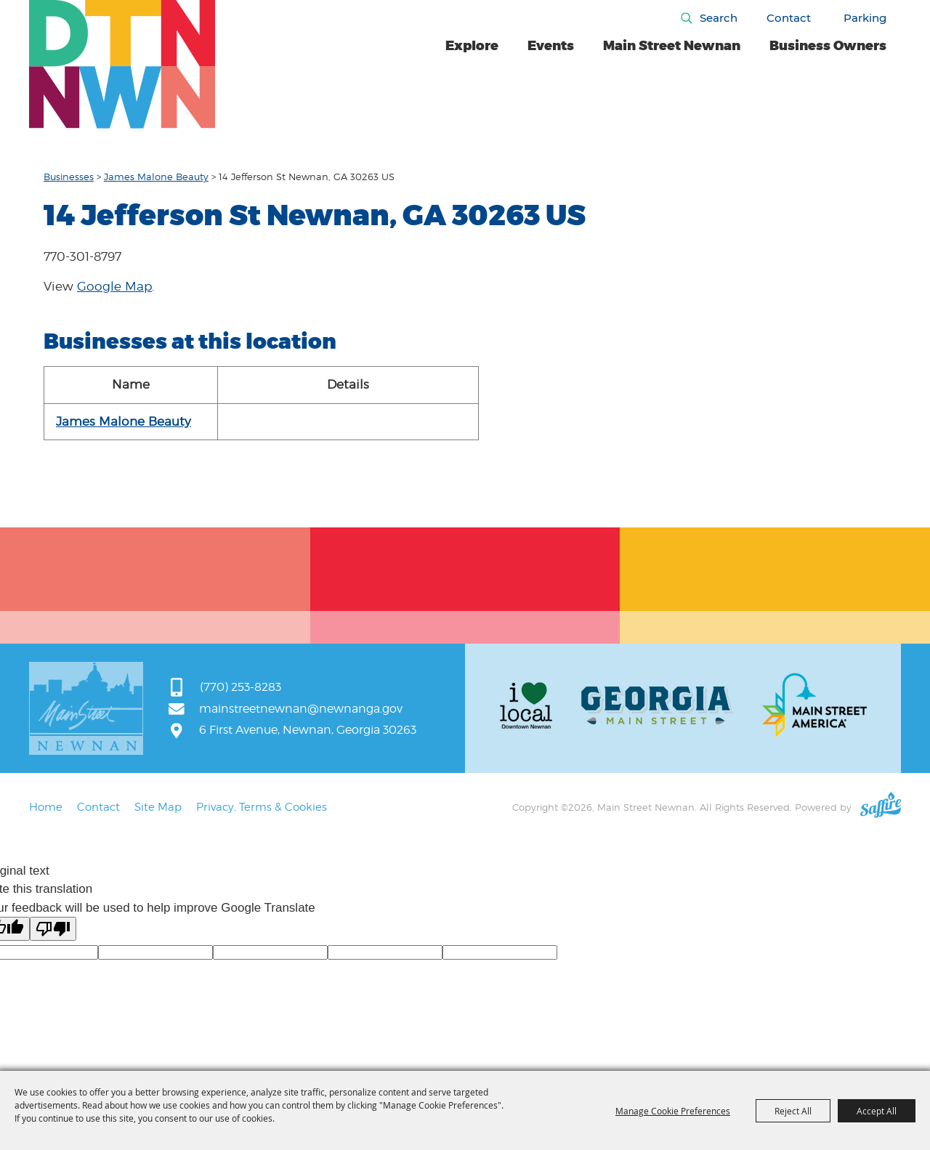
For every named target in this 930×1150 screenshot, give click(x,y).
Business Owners (827, 45)
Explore (471, 45)
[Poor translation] (53, 929)
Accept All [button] (877, 1111)
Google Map (114, 286)
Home (45, 807)
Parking (865, 17)
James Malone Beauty (156, 176)
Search (718, 18)
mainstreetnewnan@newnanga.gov (301, 709)
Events (550, 45)
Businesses (69, 176)
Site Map (158, 807)
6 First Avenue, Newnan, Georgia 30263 (307, 730)
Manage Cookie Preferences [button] (672, 1111)
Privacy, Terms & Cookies (261, 807)
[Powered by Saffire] (880, 807)
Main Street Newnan (671, 45)
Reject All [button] (793, 1111)
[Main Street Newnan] (122, 64)
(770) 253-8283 (240, 687)
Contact (789, 17)
